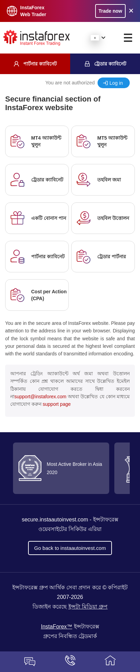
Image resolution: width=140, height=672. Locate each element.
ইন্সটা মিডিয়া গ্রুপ (88, 607)
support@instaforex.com (40, 396)
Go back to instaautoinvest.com (70, 548)
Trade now (110, 11)
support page (57, 404)
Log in (116, 83)
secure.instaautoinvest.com (55, 519)
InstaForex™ (56, 626)
